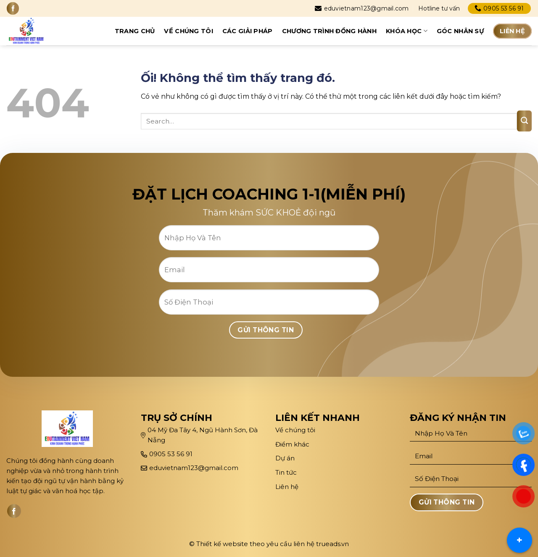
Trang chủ (135, 31)
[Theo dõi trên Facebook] (13, 8)
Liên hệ (512, 31)
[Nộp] (524, 120)
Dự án (285, 458)
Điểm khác (292, 444)
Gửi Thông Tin (265, 330)
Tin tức (286, 472)
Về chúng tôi (188, 31)
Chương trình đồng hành (329, 31)
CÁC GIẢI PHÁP (247, 31)
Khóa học (406, 31)
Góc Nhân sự (460, 31)
